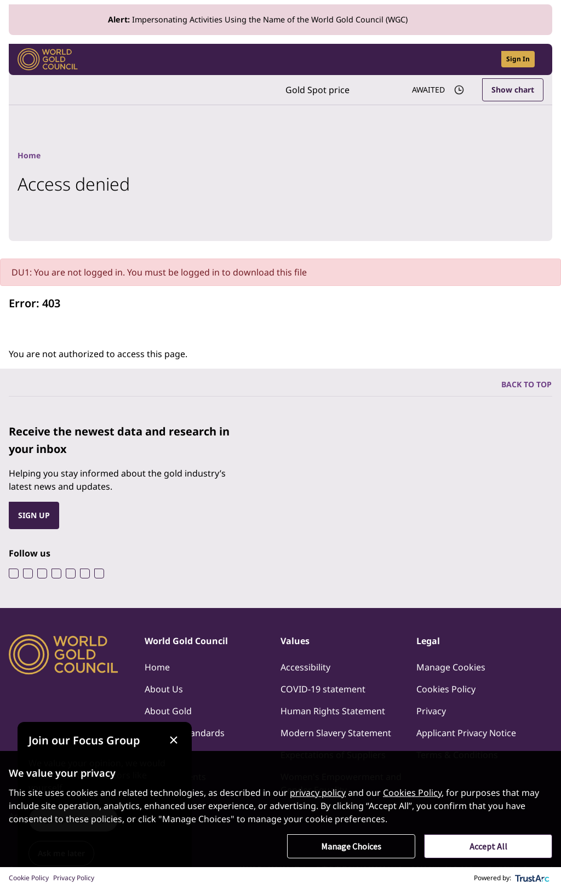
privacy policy (318, 793)
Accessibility (305, 667)
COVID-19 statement (322, 689)
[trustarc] (532, 878)
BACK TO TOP (526, 384)
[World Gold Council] (48, 59)
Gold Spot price (317, 90)
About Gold (168, 711)
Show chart (512, 89)
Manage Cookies (450, 667)
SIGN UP (34, 515)
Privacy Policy (73, 877)
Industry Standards (185, 733)
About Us (164, 689)
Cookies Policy (446, 689)
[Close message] (173, 740)
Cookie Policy (29, 877)
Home (157, 667)
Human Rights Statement (332, 711)
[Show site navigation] (539, 59)
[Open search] (486, 59)
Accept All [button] (488, 846)
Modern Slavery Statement (335, 733)
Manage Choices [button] (351, 846)
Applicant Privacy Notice (466, 733)
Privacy (431, 711)
